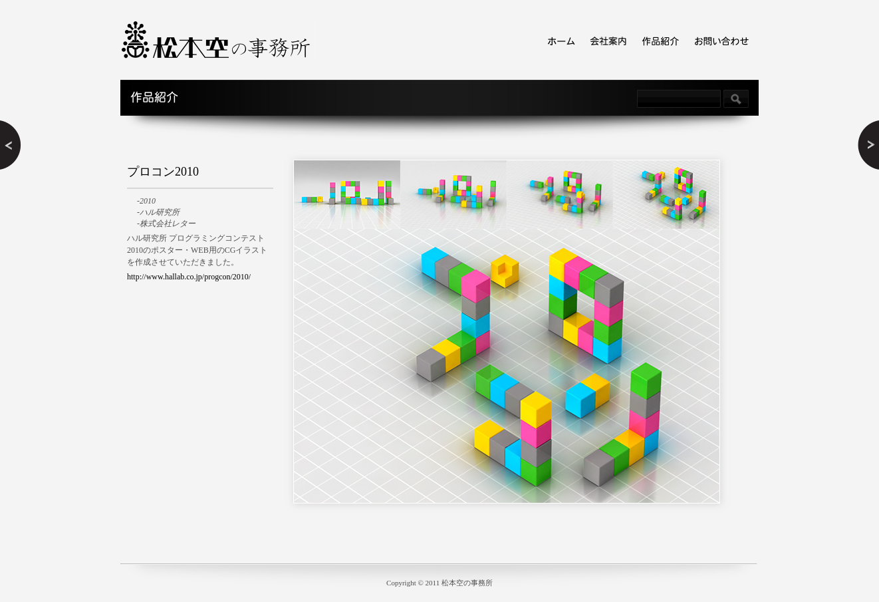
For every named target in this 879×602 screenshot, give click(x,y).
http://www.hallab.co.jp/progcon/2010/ (189, 276)
